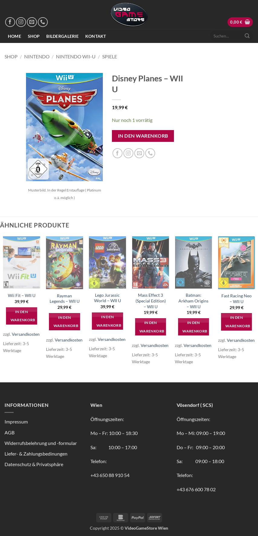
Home (14, 36)
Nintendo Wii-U (76, 56)
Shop (34, 36)
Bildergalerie (62, 36)
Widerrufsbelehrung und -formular (41, 443)
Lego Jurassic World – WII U (107, 298)
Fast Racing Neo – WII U (236, 298)
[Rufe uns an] (43, 22)
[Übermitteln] (247, 36)
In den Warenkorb (143, 136)
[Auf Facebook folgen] (10, 22)
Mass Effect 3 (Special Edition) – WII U (151, 301)
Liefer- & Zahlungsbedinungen (36, 453)
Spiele (109, 56)
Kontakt (95, 36)
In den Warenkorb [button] (23, 316)
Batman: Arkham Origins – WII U (193, 301)
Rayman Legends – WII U (65, 298)
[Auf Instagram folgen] (21, 22)
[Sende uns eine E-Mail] (32, 22)
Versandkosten (26, 334)
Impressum (16, 421)
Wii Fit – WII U (21, 295)
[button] (240, 22)
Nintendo (37, 56)
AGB (10, 432)
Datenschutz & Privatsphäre (34, 464)
